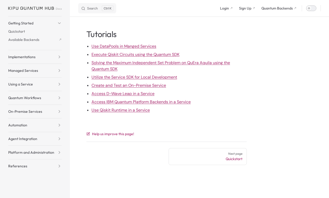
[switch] (311, 8)
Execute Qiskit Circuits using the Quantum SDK (135, 54)
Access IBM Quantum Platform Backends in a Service (141, 102)
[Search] (97, 8)
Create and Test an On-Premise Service (129, 85)
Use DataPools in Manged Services (124, 46)
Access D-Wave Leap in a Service (123, 93)
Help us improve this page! (110, 134)
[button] (35, 23)
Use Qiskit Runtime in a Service (121, 110)
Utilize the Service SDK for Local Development (134, 77)
